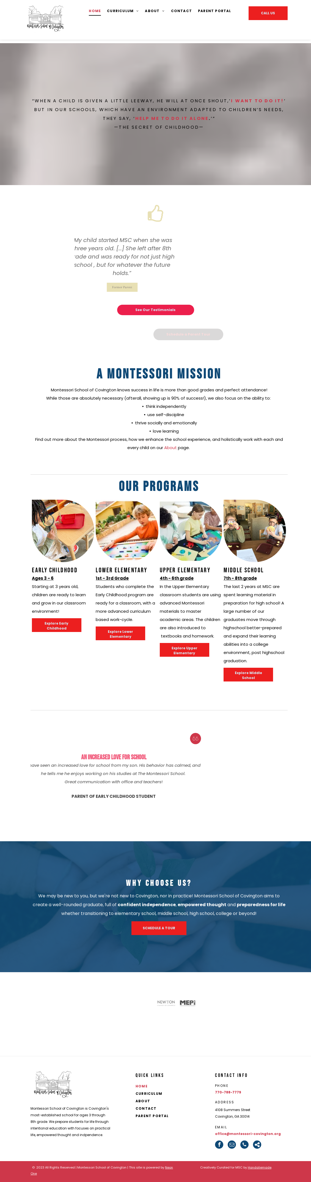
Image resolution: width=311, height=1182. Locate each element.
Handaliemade (259, 1167)
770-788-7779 (228, 1092)
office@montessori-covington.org (248, 1133)
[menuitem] (95, 11)
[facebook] (219, 1144)
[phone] (244, 1144)
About (170, 447)
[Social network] (257, 1144)
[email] (232, 1144)
